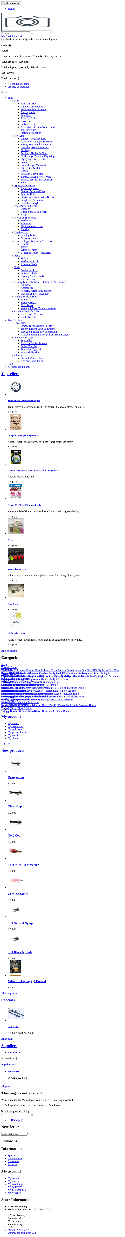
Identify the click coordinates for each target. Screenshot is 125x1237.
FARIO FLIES (28, 103)
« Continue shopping (18, 83)
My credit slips (15, 726)
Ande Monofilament (18, 703)
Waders (25, 299)
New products (12, 750)
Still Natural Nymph (21, 923)
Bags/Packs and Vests (25, 206)
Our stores (13, 684)
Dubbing (25, 150)
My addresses (15, 729)
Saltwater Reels (29, 264)
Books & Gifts (28, 317)
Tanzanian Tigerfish (31, 349)
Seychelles (26, 340)
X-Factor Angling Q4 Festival (27, 981)
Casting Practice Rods (32, 276)
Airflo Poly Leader (16, 633)
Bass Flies (26, 121)
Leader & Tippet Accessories (36, 252)
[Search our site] (15, 33)
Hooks (24, 170)
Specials (8, 1000)
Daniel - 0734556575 (19, 1230)
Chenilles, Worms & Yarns (35, 147)
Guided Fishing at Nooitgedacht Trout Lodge (44, 334)
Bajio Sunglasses (30, 188)
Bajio (11, 706)
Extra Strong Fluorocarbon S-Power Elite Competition (33, 470)
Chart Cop (15, 806)
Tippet (24, 246)
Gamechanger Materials (33, 165)
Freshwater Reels (30, 261)
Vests (23, 214)
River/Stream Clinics (32, 361)
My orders (13, 723)
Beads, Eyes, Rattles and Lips (36, 144)
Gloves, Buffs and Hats (33, 191)
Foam (24, 162)
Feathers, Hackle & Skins (34, 153)
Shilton (24, 258)
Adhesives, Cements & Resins (36, 141)
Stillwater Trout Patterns (33, 109)
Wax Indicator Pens (17, 569)
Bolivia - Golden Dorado (34, 343)
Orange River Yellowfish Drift (37, 325)
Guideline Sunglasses (32, 203)
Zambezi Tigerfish (30, 352)
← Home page (15, 1120)
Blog (10, 363)
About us (12, 681)
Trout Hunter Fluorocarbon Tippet (24, 400)
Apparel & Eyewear (24, 185)
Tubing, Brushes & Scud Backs (37, 179)
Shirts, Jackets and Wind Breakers (38, 197)
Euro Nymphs (28, 112)
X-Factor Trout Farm (19, 366)
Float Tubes (27, 305)
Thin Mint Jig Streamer (23, 864)
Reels (17, 255)
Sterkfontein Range (31, 132)
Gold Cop (14, 835)
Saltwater (26, 223)
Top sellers (10, 374)
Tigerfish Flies (28, 130)
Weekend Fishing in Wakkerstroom (39, 331)
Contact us (13, 1161)
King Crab (13, 604)
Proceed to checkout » (19, 86)
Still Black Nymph (20, 952)
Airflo (11, 700)
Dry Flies (26, 115)
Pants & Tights (28, 194)
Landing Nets (21, 232)
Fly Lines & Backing (25, 217)
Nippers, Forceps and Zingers (36, 290)
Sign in (11, 8)
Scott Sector (13, 1027)
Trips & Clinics (16, 320)
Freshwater (26, 220)
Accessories (27, 287)
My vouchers (14, 735)
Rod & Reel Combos (32, 314)
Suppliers (9, 1046)
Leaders (25, 244)
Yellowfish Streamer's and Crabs (38, 127)
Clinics (18, 355)
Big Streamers (15, 709)
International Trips (24, 337)
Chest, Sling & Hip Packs (34, 211)
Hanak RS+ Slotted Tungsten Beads (24, 505)
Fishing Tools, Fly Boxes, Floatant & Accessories (40, 282)
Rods (17, 267)
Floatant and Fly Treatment (35, 293)
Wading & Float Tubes (26, 296)
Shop (10, 97)
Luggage (25, 208)
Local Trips (20, 323)
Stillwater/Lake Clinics (33, 358)
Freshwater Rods (29, 270)
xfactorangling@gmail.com (22, 1232)
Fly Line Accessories (32, 226)
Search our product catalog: (15, 1111)
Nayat (10, 540)
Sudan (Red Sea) (29, 346)
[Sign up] (29, 1134)
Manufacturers (13, 691)
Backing (25, 229)
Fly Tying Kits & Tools (33, 159)
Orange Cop (16, 777)
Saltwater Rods (29, 273)
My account (11, 716)
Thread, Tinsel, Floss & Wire (36, 176)
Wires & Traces (29, 249)
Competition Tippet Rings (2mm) (23, 435)
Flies (16, 100)
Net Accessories (29, 238)
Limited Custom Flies (32, 106)
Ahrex (11, 697)
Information (11, 674)
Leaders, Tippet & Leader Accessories (34, 241)
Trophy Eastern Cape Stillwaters (38, 328)
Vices (24, 182)
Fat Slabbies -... (15, 1071)
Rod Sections (28, 279)
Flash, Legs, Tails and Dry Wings (38, 156)
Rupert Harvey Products (33, 138)
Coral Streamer (18, 894)
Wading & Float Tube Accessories (38, 308)
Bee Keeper (14, 1052)
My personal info (17, 732)
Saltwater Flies (28, 124)
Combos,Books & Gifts (26, 311)
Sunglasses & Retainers (33, 200)
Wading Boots (28, 302)
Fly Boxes (26, 284)
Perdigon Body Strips (32, 173)
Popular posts (9, 1064)
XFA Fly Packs (29, 118)
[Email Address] (14, 1134)
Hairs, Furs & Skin (31, 168)
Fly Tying (19, 135)
